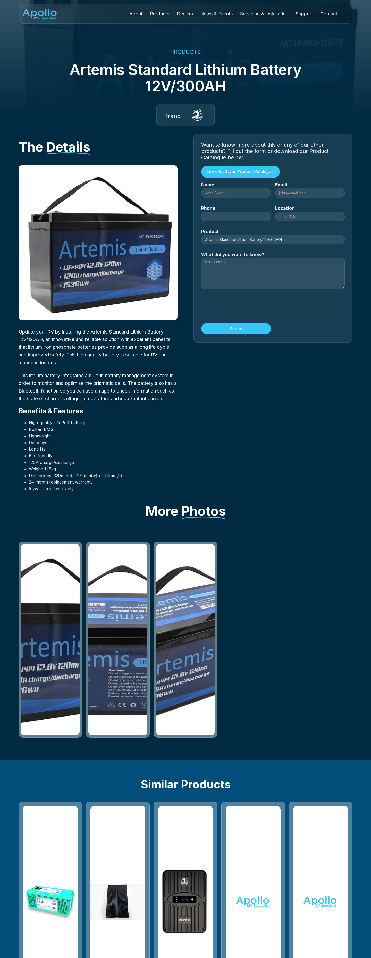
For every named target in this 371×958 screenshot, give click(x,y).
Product (210, 231)
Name (207, 184)
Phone (208, 208)
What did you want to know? (232, 254)
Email (281, 184)
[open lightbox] (50, 639)
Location (285, 208)
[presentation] (240, 307)
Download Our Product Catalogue (240, 171)
